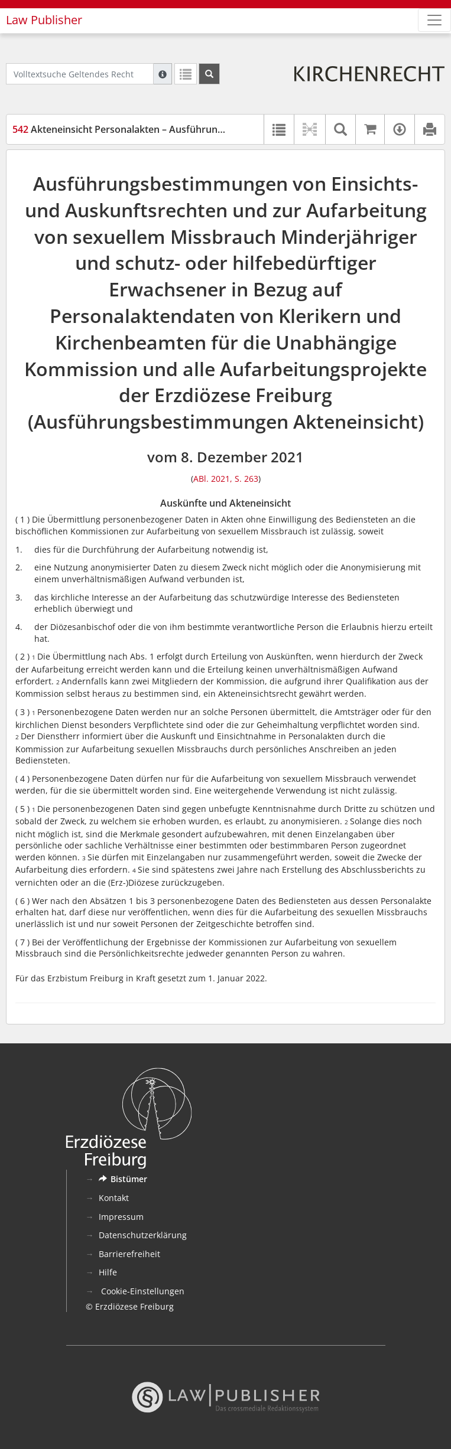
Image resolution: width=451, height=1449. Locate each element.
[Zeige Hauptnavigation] (434, 20)
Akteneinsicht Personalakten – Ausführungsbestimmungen (154, 129)
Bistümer (123, 1178)
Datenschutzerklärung (143, 1235)
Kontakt (114, 1197)
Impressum (121, 1216)
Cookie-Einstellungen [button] (141, 1291)
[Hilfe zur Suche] (162, 73)
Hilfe (108, 1272)
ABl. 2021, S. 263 (225, 478)
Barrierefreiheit (129, 1253)
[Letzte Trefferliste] (185, 73)
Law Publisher (44, 20)
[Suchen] (209, 73)
